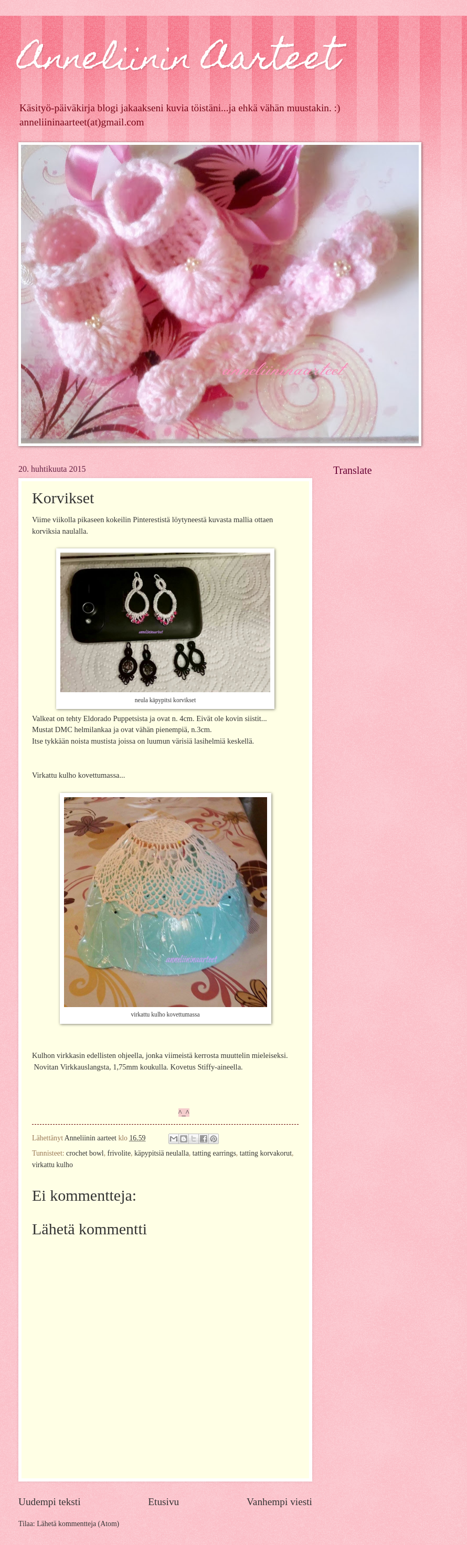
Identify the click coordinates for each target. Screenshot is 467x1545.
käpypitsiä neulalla (161, 1153)
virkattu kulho (52, 1165)
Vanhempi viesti (279, 1501)
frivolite (119, 1153)
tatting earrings (214, 1153)
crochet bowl (85, 1153)
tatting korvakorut (266, 1153)
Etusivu (163, 1501)
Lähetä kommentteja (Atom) (78, 1524)
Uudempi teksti (49, 1501)
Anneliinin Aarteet (178, 61)
